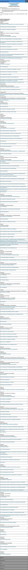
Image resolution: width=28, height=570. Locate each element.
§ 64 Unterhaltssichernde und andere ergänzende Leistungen (11, 231)
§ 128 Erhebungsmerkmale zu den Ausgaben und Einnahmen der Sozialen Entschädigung (13, 452)
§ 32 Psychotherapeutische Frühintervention (8, 130)
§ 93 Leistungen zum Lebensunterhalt (7, 331)
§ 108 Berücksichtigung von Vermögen (7, 382)
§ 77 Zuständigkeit (3, 274)
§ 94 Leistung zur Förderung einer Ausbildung (8, 334)
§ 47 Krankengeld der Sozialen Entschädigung (8, 176)
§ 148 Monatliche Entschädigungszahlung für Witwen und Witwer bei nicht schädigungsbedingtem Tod (13, 515)
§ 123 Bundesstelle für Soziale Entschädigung (8, 436)
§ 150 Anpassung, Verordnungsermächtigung (8, 522)
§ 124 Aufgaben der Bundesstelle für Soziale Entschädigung (10, 439)
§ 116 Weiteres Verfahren (4, 411)
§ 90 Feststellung (3, 321)
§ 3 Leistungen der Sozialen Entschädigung (8, 29)
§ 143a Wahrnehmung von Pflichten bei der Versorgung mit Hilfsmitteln (12, 502)
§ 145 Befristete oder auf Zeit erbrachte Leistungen (9, 507)
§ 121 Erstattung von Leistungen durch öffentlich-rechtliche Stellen (12, 426)
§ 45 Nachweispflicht (4, 171)
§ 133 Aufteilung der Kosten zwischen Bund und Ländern (10, 467)
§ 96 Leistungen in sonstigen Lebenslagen (7, 339)
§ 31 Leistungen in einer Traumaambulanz (7, 128)
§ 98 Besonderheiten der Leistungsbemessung (8, 344)
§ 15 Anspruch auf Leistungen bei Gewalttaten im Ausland (10, 69)
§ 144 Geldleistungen (4, 504)
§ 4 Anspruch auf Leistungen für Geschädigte (8, 36)
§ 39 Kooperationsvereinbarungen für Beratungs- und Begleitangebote (12, 151)
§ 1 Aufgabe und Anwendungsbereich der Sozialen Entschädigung (12, 24)
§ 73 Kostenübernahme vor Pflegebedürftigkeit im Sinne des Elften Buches (13, 260)
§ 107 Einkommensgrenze (4, 379)
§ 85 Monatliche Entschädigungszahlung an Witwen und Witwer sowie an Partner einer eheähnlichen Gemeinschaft (13, 307)
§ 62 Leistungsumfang (4, 226)
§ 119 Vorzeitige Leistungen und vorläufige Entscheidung (10, 419)
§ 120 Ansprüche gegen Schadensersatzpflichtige (9, 424)
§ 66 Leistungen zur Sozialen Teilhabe (7, 236)
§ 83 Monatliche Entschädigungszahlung (7, 299)
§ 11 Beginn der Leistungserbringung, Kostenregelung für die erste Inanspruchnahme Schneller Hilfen (12, 55)
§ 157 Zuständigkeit (3, 549)
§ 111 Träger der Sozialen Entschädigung (7, 396)
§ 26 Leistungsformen (4, 106)
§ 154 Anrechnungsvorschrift (5, 539)
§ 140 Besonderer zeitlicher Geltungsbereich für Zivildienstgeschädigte (12, 487)
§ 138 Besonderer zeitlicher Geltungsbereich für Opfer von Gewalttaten (12, 482)
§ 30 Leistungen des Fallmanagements (7, 123)
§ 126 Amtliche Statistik (4, 446)
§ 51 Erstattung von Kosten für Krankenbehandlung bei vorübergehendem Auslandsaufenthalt (13, 187)
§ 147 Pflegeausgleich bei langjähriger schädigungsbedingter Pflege (12, 512)
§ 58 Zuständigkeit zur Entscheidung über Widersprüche (10, 209)
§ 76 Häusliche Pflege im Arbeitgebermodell (8, 270)
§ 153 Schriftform (3, 534)
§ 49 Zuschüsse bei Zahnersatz (5, 181)
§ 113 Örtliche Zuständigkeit (5, 401)
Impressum (2, 568)
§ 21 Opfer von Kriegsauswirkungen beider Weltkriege (9, 87)
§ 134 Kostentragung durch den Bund (6, 469)
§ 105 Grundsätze (3, 374)
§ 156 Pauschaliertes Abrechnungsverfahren (8, 546)
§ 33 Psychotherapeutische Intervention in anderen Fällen (10, 133)
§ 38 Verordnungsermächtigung (5, 146)
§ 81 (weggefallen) (3, 287)
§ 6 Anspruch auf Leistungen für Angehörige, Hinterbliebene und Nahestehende (11, 42)
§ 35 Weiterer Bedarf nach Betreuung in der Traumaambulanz (11, 138)
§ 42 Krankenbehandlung (4, 163)
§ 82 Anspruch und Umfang (5, 292)
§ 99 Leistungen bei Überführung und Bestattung (8, 349)
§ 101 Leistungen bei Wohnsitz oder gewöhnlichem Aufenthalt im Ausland (13, 358)
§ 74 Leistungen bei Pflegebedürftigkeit (7, 264)
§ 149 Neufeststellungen (4, 519)
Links (1, 563)
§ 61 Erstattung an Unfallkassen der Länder (8, 221)
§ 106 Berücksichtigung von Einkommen (7, 377)
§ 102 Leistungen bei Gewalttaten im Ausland (8, 364)
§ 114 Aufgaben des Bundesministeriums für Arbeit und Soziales (11, 404)
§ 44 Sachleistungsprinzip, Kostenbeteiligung (8, 168)
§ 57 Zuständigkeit (3, 206)
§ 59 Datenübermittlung (4, 211)
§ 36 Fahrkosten (3, 141)
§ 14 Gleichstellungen (4, 66)
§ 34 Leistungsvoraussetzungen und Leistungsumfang (9, 136)
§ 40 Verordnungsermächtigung (5, 153)
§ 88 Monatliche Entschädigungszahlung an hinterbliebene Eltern (11, 314)
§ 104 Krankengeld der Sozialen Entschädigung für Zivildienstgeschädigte (13, 369)
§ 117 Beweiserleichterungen (5, 414)
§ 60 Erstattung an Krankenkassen (6, 216)
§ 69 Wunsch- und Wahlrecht (5, 245)
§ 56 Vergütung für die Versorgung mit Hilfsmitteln (9, 201)
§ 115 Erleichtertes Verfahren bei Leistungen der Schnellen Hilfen (11, 409)
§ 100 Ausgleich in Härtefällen (5, 354)
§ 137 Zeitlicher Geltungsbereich (6, 479)
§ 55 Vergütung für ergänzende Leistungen (7, 199)
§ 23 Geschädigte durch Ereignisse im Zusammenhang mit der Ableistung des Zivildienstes (14, 95)
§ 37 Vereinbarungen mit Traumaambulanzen (8, 143)
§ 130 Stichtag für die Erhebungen (6, 457)
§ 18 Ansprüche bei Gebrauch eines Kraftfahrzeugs (9, 77)
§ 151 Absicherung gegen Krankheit (6, 527)
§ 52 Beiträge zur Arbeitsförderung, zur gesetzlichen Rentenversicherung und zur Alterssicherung (13, 190)
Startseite (2, 557)
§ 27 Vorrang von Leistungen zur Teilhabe (7, 109)
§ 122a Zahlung (3, 432)
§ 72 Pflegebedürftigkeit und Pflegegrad (7, 257)
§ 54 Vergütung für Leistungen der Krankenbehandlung (10, 196)
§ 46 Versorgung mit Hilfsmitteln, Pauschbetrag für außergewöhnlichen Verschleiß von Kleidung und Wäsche (12, 174)
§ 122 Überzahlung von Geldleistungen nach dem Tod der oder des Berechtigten (12, 430)
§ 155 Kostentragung (4, 544)
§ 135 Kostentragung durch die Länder (7, 472)
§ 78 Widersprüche (3, 277)
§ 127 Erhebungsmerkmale (5, 449)
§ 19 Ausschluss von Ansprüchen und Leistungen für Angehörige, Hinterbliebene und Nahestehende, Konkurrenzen (11, 80)
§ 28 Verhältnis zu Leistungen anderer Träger (8, 111)
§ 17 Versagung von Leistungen (5, 74)
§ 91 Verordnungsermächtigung (5, 324)
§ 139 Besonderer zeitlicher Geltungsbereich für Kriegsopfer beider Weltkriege (14, 484)
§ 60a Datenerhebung (4, 219)
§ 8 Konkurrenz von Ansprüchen (6, 46)
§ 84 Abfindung (3, 301)
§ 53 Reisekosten (3, 191)
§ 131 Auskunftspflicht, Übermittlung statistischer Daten (10, 459)
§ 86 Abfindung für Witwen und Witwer (7, 309)
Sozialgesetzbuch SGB (4, 1)
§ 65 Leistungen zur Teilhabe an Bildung (7, 234)
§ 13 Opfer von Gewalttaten (5, 64)
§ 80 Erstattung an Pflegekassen (6, 284)
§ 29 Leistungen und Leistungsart (6, 118)
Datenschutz (2, 565)
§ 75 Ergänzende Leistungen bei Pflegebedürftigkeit (9, 267)
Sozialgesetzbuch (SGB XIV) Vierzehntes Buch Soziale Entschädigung (14, 4)
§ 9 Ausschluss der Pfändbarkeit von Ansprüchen (9, 49)
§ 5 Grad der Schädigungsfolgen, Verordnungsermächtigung (10, 39)
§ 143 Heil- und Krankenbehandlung (6, 499)
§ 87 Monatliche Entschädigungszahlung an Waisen (9, 311)
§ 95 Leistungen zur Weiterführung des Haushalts (9, 336)
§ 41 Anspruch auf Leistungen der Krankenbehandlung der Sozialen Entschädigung (12, 161)
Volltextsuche (2, 560)
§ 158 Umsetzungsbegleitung (5, 554)
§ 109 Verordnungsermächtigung (6, 384)
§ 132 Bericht (2, 462)
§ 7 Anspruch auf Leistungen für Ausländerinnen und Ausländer (11, 44)
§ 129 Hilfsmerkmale (3, 454)
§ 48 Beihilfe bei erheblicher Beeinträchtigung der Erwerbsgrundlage (12, 178)
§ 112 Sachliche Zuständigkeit (5, 399)
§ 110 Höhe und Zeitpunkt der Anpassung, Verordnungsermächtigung (12, 389)
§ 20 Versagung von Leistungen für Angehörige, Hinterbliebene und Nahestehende (12, 83)
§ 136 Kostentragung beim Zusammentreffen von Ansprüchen (11, 474)
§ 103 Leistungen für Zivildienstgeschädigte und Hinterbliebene (11, 367)
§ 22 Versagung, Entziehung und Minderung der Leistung (10, 89)
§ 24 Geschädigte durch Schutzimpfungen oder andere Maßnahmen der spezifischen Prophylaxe (13, 100)
